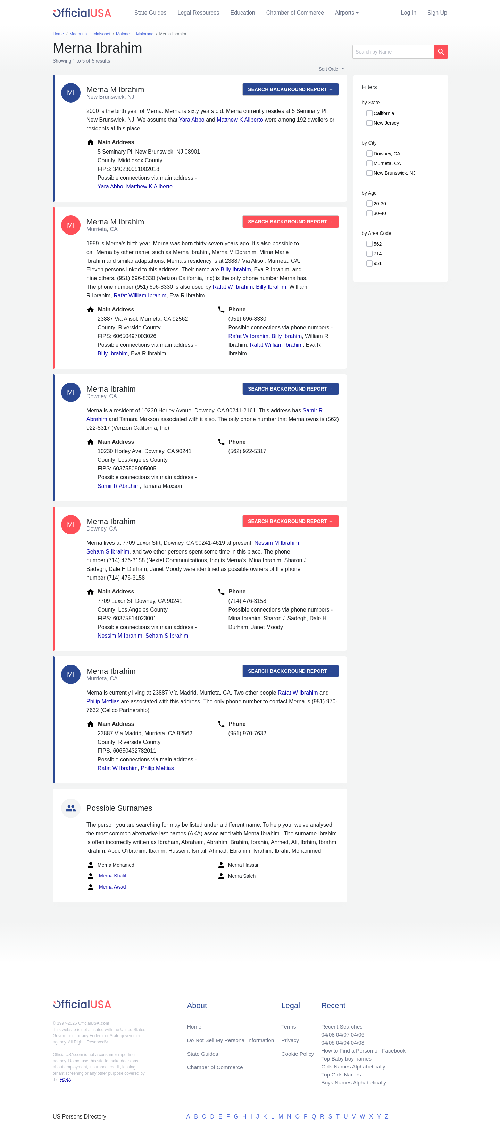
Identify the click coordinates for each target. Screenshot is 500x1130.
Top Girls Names (338, 1074)
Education (243, 13)
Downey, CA (387, 153)
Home (194, 1024)
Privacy (290, 1038)
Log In (408, 13)
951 (378, 263)
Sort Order (329, 69)
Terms (288, 1024)
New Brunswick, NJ (395, 173)
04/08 (325, 1032)
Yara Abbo (192, 120)
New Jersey (386, 123)
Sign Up (437, 13)
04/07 (341, 1032)
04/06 (356, 1032)
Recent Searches (339, 1024)
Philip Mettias (102, 701)
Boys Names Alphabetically (351, 1082)
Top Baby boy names (344, 1057)
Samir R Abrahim (119, 486)
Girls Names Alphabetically (351, 1065)
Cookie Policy (298, 1052)
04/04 (341, 1040)
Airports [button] (344, 13)
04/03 (356, 1040)
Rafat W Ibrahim (233, 287)
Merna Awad (106, 887)
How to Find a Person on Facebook (362, 1049)
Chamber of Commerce (295, 13)
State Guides (150, 13)
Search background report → (290, 89)
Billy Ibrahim (236, 269)
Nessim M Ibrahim (277, 543)
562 (378, 244)
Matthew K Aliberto (240, 120)
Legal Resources (198, 13)
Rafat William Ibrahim (140, 295)
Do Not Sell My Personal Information (232, 1038)
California (384, 113)
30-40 (380, 213)
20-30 (380, 203)
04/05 (325, 1040)
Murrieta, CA (387, 163)
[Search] (393, 52)
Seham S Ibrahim (108, 552)
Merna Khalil (106, 876)
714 (378, 254)
